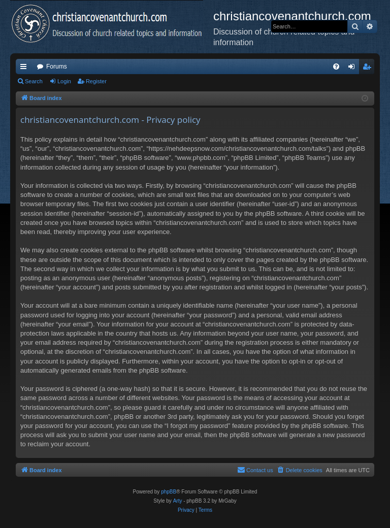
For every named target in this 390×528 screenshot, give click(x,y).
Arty (177, 501)
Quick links (25, 68)
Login (64, 81)
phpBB (168, 491)
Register (96, 81)
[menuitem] (336, 66)
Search (34, 81)
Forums (56, 66)
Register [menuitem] (369, 68)
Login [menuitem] (353, 68)
